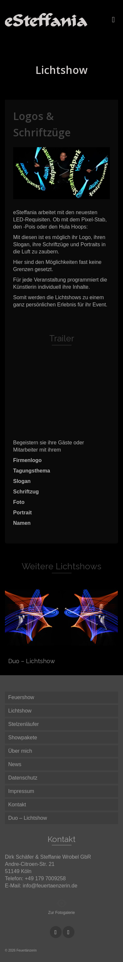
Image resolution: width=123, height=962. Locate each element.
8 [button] (73, 187)
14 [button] (61, 196)
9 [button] (81, 187)
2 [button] (26, 187)
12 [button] (105, 187)
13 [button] (54, 196)
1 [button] (18, 187)
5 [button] (50, 187)
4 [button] (42, 187)
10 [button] (89, 187)
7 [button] (65, 187)
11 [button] (97, 187)
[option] (61, 173)
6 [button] (57, 187)
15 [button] (69, 196)
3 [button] (34, 187)
